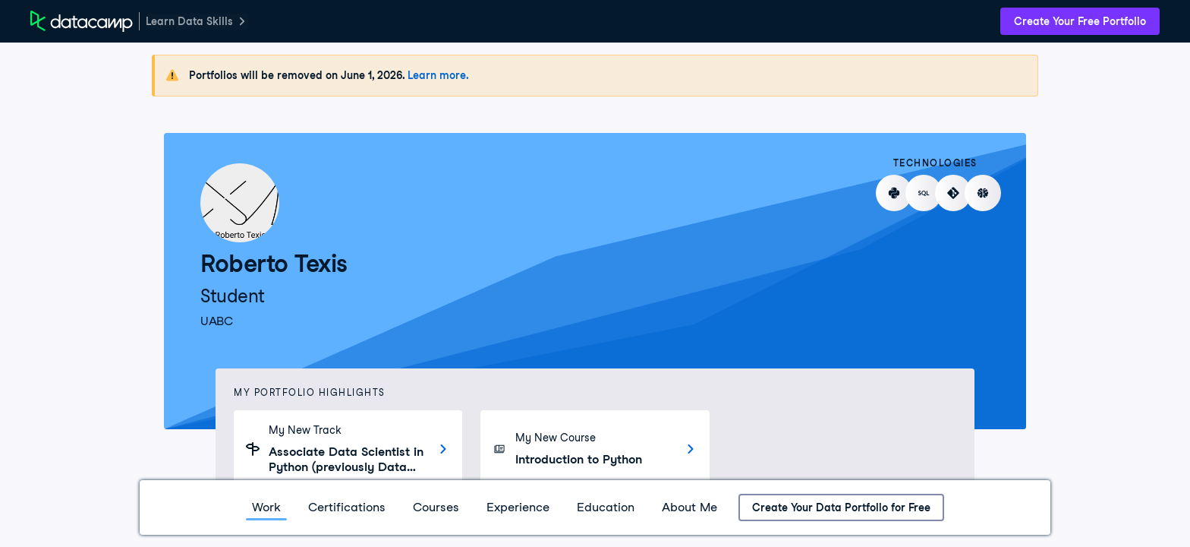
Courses (436, 507)
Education (605, 507)
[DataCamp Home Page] (81, 21)
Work (266, 507)
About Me (689, 507)
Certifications (347, 507)
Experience (517, 507)
